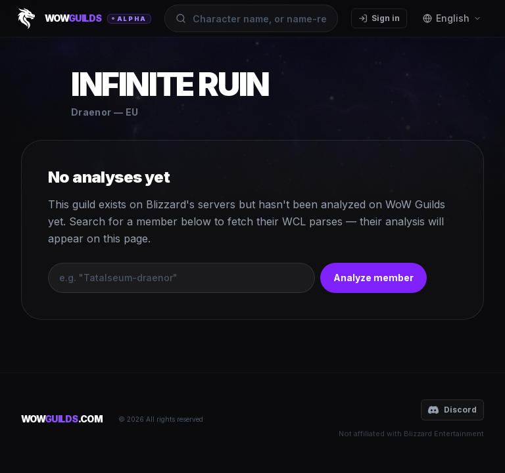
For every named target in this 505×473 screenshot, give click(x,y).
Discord (452, 410)
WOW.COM (62, 418)
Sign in (379, 18)
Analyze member (373, 277)
